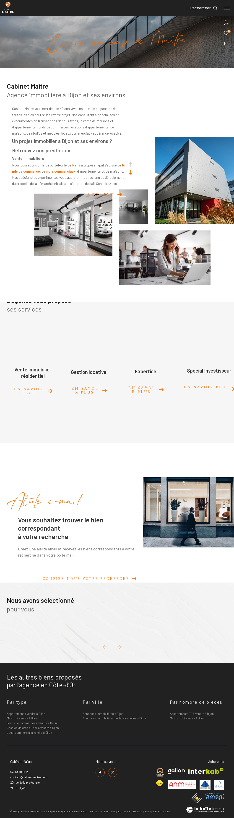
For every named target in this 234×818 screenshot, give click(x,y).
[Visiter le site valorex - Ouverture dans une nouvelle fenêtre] (219, 785)
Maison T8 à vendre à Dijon (187, 718)
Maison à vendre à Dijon (22, 718)
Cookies (167, 811)
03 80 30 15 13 (19, 772)
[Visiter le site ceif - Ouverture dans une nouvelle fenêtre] (196, 798)
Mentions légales (112, 811)
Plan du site (96, 811)
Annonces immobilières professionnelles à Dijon (114, 718)
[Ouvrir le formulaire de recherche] (204, 8)
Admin (127, 811)
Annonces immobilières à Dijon (103, 714)
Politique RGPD (153, 811)
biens (76, 165)
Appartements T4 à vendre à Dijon (192, 714)
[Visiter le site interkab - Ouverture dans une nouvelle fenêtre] (206, 771)
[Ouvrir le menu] (226, 8)
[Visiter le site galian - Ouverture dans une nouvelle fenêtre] (176, 771)
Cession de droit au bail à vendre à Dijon (33, 728)
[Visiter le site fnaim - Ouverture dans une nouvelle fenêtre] (159, 783)
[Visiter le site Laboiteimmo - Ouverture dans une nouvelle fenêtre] (205, 810)
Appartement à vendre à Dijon (26, 714)
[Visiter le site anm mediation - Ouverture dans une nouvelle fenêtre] (182, 784)
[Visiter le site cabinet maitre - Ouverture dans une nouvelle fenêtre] (160, 772)
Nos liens (138, 811)
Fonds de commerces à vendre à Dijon (32, 723)
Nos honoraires (79, 811)
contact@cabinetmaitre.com (28, 777)
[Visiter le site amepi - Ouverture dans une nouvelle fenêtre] (214, 796)
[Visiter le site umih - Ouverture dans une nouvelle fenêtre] (205, 785)
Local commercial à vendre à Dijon (29, 732)
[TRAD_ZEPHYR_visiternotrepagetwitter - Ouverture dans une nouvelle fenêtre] (112, 772)
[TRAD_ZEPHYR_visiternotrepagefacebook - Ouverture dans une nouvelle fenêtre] (100, 772)
